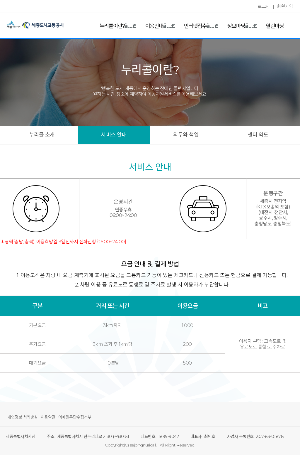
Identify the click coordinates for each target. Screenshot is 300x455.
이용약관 (48, 417)
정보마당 (236, 26)
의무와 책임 (186, 135)
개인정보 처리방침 (22, 417)
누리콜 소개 (42, 135)
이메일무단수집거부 (74, 417)
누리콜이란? (112, 26)
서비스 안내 (114, 135)
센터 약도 (258, 135)
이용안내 (154, 26)
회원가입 (285, 6)
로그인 (264, 6)
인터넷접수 (195, 26)
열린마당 (275, 26)
